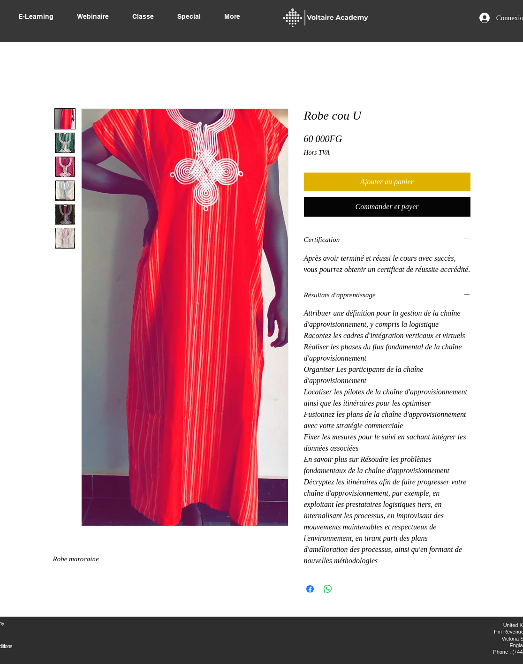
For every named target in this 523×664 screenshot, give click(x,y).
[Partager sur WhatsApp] (328, 589)
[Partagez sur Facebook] (310, 589)
